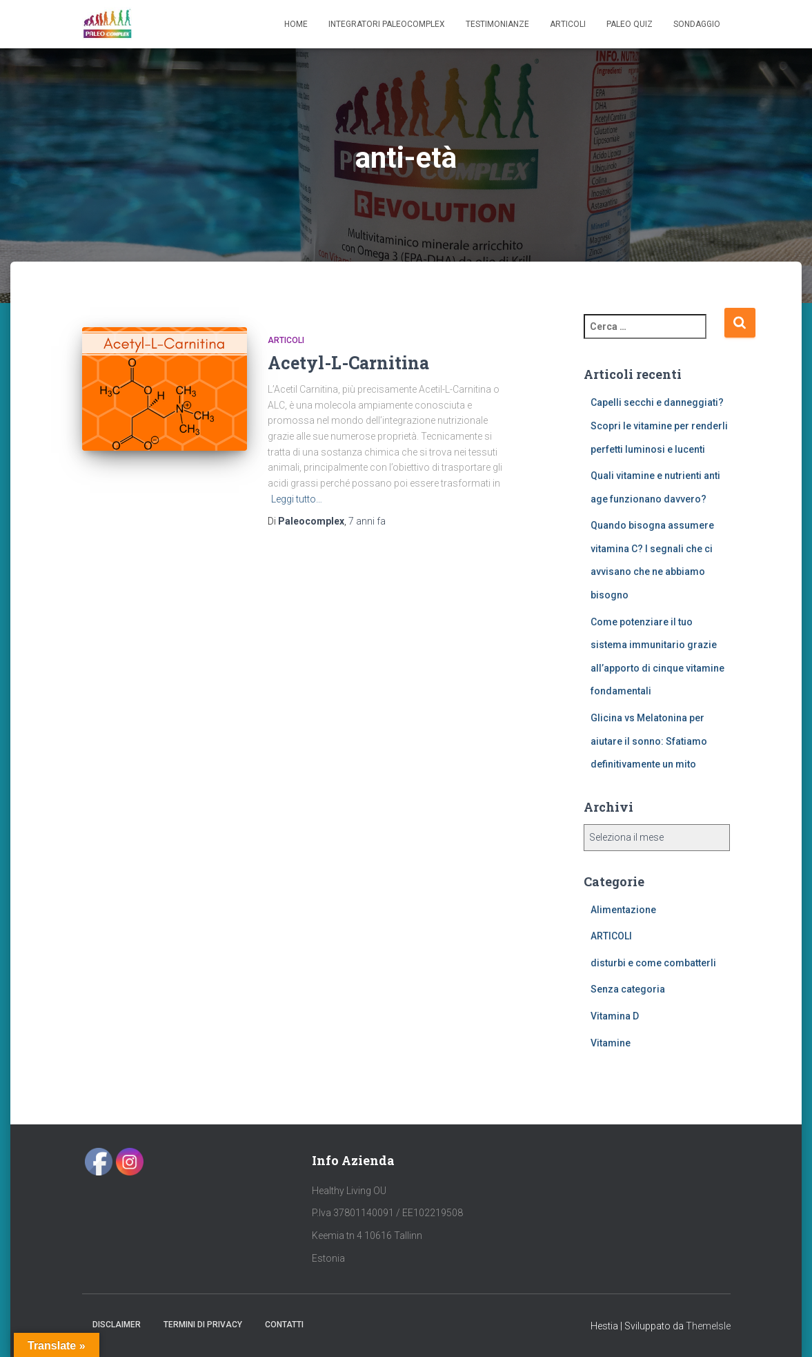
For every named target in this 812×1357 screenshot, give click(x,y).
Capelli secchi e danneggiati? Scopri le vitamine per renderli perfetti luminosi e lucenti (659, 425)
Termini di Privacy (203, 1324)
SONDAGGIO (696, 24)
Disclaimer (116, 1324)
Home (296, 24)
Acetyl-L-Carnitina (348, 362)
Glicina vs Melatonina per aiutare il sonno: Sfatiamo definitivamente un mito (649, 741)
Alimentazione (623, 909)
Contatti (284, 1324)
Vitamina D (615, 1016)
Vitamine (611, 1042)
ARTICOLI (286, 340)
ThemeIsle (708, 1325)
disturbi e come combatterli (653, 962)
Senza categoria (628, 989)
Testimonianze (497, 24)
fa (367, 521)
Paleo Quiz (629, 24)
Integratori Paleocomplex (386, 24)
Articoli (568, 24)
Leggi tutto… (296, 499)
